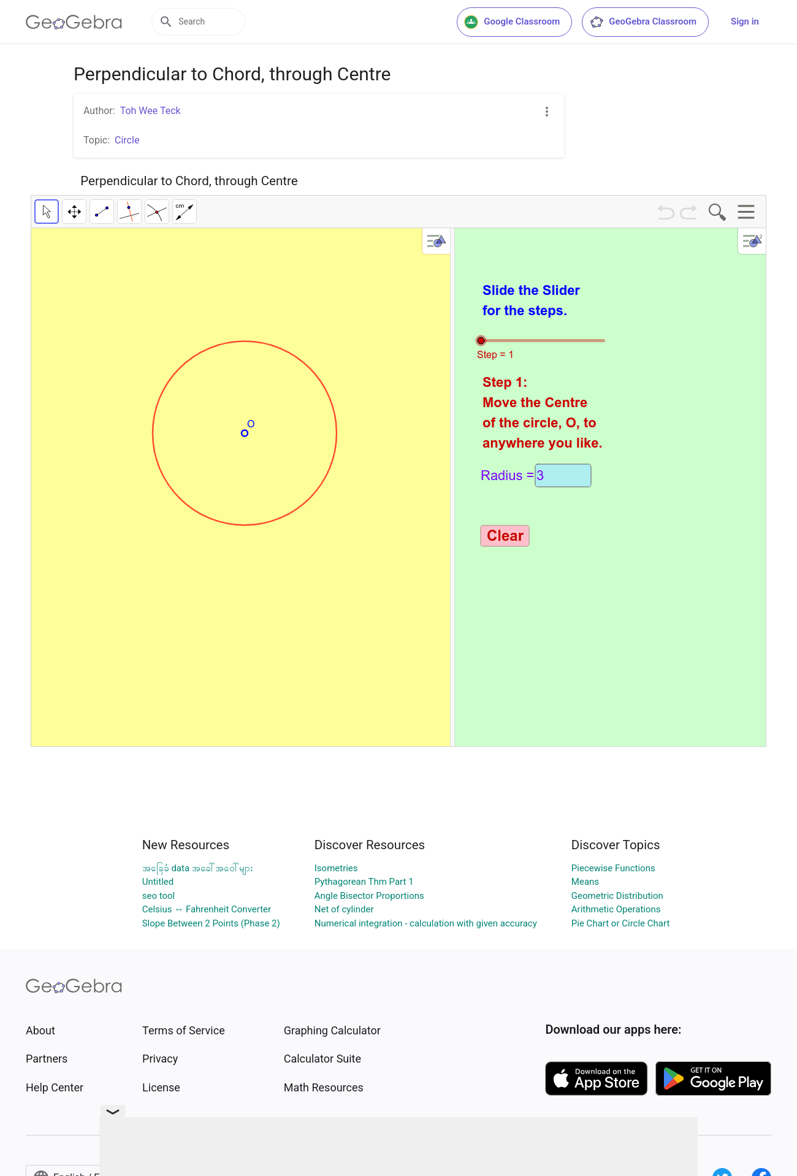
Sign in (745, 21)
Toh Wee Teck (150, 110)
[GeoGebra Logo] (74, 22)
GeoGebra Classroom (642, 22)
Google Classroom (512, 22)
